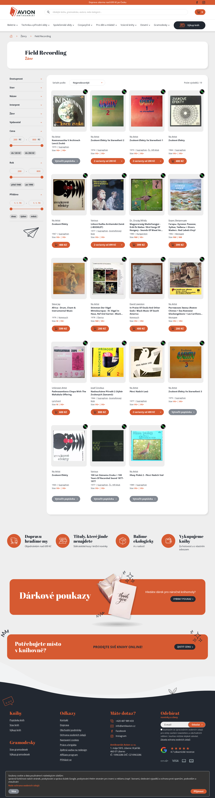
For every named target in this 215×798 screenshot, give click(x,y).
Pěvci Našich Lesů (139, 391)
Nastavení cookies (69, 740)
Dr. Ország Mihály (138, 220)
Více (13, 791)
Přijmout (199, 791)
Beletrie (11, 25)
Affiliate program (69, 754)
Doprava (64, 725)
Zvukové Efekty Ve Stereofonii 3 (185, 391)
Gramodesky (160, 25)
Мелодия (179, 234)
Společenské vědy (62, 25)
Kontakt (64, 720)
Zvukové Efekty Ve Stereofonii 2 (107, 140)
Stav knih (14, 725)
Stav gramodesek (19, 749)
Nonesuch (63, 317)
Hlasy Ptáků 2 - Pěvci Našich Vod (147, 475)
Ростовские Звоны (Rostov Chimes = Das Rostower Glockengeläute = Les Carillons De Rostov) (185, 310)
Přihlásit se (66, 759)
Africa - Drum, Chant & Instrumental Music (64, 309)
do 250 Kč (29, 153)
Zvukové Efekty (177, 140)
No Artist (56, 136)
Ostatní (144, 25)
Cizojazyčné (84, 25)
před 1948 (16, 184)
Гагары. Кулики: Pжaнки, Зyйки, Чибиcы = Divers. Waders (182, 227)
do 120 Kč (15, 153)
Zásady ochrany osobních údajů (175, 739)
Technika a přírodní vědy (34, 25)
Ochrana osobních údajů (73, 735)
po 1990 (29, 184)
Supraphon (64, 147)
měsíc (34, 216)
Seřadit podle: (59, 82)
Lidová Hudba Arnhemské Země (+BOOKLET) (107, 225)
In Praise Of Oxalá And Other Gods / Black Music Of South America (145, 310)
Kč (20, 139)
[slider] (11, 145)
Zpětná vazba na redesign (73, 749)
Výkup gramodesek (20, 754)
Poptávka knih (17, 720)
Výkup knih (15, 730)
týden (23, 216)
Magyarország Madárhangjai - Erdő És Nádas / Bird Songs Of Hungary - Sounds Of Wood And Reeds (146, 227)
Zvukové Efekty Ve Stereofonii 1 (146, 140)
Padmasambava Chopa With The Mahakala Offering (69, 393)
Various (94, 220)
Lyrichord (56, 401)
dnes (13, 216)
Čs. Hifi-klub (153, 150)
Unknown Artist (59, 387)
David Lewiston (137, 304)
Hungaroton (142, 234)
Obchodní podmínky (70, 730)
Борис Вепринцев (178, 220)
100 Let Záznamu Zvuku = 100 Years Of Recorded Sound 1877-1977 (107, 478)
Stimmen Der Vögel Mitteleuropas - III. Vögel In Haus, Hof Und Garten (107, 310)
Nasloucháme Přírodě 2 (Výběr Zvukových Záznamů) (107, 393)
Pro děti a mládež (105, 25)
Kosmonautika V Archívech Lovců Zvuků (66, 142)
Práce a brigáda (68, 744)
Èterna (100, 317)
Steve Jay (56, 304)
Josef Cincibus (97, 387)
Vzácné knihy (127, 25)
